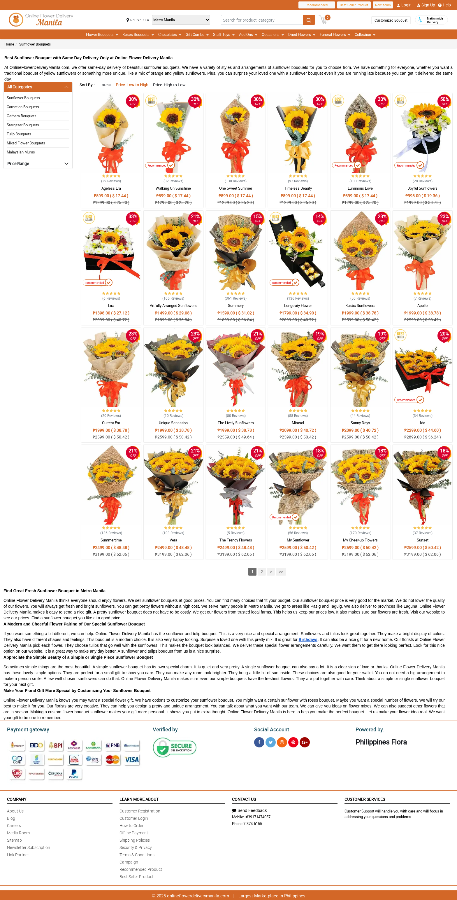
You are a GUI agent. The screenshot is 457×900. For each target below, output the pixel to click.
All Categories (19, 87)
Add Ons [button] (248, 34)
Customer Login (133, 817)
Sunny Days (360, 422)
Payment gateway (25, 729)
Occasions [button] (273, 34)
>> (281, 571)
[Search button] (309, 20)
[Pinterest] (293, 741)
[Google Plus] (305, 741)
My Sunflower (298, 540)
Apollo (422, 305)
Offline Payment (133, 832)
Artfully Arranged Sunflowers (173, 305)
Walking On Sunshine (173, 188)
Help (444, 5)
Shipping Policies (134, 839)
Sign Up (426, 5)
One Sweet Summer (235, 188)
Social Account (270, 729)
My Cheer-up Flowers (360, 540)
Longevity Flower (298, 305)
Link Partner (18, 854)
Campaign (128, 861)
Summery (236, 305)
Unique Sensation (173, 422)
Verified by (164, 729)
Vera (173, 540)
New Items (383, 5)
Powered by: (369, 729)
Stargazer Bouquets (23, 124)
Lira (111, 305)
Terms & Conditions (136, 854)
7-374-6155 (252, 822)
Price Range (18, 163)
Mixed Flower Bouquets (26, 143)
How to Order (131, 824)
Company (16, 798)
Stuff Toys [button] (224, 34)
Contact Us (244, 798)
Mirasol (298, 422)
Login (404, 5)
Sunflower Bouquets (35, 44)
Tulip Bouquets (19, 134)
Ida (422, 422)
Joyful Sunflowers (422, 188)
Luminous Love (360, 188)
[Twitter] (271, 741)
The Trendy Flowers (235, 540)
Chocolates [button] (169, 34)
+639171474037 (257, 816)
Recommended (317, 5)
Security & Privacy (135, 846)
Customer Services (364, 798)
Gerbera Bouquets (21, 115)
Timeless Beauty (298, 188)
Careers (14, 824)
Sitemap (14, 839)
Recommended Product (140, 868)
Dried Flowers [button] (301, 34)
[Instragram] (282, 741)
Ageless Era (111, 188)
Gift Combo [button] (197, 34)
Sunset (422, 540)
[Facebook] (259, 741)
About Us (15, 810)
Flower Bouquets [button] (102, 34)
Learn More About (139, 798)
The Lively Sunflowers (236, 422)
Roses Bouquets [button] (138, 34)
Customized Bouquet (391, 20)
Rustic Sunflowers (360, 305)
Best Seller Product (354, 5)
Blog (11, 817)
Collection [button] (365, 34)
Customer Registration (139, 810)
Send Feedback (249, 809)
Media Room (18, 832)
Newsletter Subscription (28, 846)
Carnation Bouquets (23, 106)
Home (9, 44)
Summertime (111, 540)
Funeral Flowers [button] (335, 34)
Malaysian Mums (21, 152)
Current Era (111, 422)
